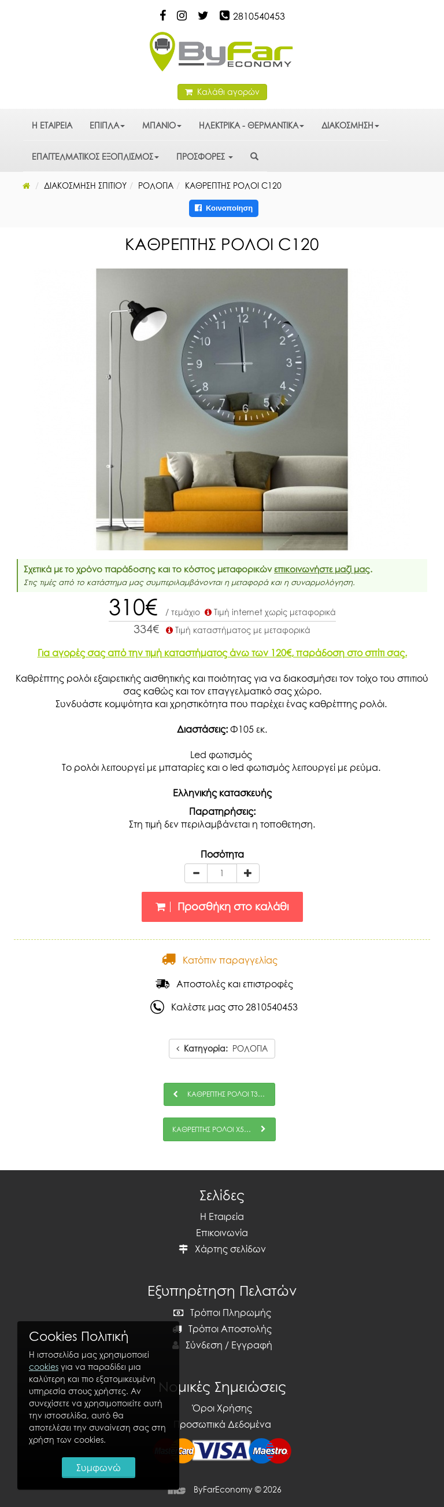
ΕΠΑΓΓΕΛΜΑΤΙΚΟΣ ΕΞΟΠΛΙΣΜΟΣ (95, 156)
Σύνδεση (197, 1345)
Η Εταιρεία (222, 1216)
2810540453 (259, 16)
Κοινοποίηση (224, 208)
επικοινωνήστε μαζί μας (322, 569)
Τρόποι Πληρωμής (222, 1312)
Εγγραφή (251, 1345)
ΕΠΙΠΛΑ (107, 125)
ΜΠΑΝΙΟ (162, 125)
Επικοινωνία (222, 1232)
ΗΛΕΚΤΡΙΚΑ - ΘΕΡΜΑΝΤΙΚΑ (251, 125)
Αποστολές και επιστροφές (224, 984)
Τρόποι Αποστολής (222, 1329)
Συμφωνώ (98, 1467)
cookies (43, 1367)
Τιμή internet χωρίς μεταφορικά (269, 612)
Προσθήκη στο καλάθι (222, 906)
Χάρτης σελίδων (222, 1249)
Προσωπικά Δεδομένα (222, 1424)
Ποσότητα (222, 854)
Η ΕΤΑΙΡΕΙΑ (52, 125)
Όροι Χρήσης (222, 1408)
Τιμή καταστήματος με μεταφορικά (237, 630)
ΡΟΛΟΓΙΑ (222, 1048)
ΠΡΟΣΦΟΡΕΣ (204, 156)
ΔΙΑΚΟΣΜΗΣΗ (350, 125)
